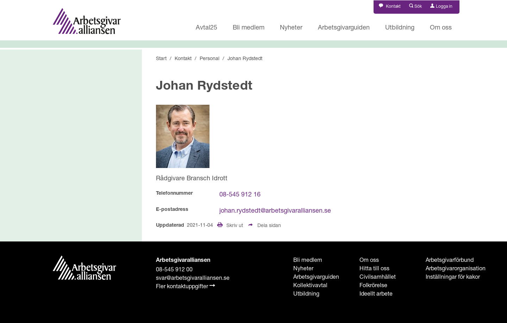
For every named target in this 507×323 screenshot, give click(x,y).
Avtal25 (206, 27)
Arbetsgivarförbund (450, 259)
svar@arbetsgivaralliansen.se (193, 277)
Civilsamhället (377, 276)
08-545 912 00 (174, 269)
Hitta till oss (374, 268)
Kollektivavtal (310, 285)
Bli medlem (248, 27)
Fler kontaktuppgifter (185, 286)
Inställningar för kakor (453, 276)
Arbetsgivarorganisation (456, 268)
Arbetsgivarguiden (344, 27)
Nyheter (291, 27)
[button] (415, 5)
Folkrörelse (373, 285)
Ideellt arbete (376, 293)
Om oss (441, 27)
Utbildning (399, 27)
